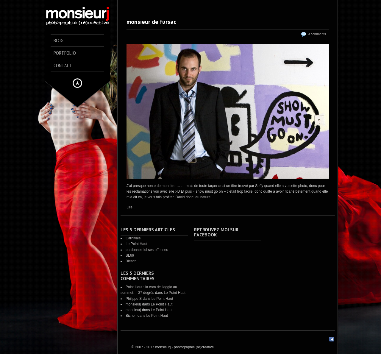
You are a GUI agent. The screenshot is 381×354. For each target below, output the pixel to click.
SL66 (130, 255)
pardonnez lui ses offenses (147, 250)
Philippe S (134, 299)
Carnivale (133, 238)
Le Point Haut (136, 244)
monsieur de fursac (151, 22)
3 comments (317, 34)
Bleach (131, 261)
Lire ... (131, 207)
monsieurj (133, 304)
